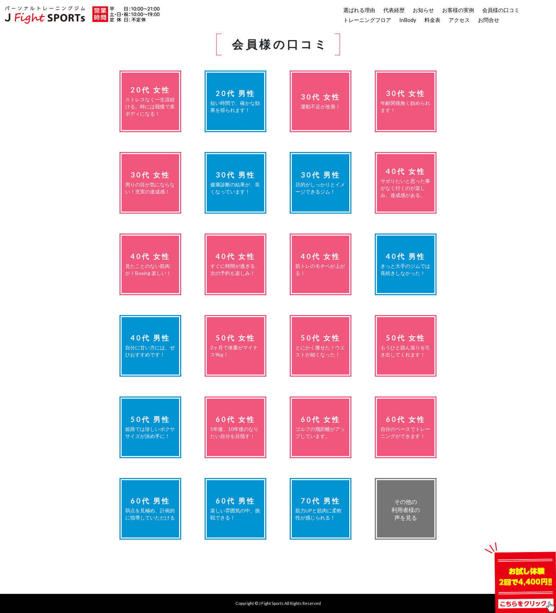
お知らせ (423, 10)
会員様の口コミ (500, 10)
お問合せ (488, 20)
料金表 (432, 20)
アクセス (459, 20)
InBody (407, 20)
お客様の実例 (458, 10)
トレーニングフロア (367, 20)
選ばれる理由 (359, 10)
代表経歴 (394, 10)
